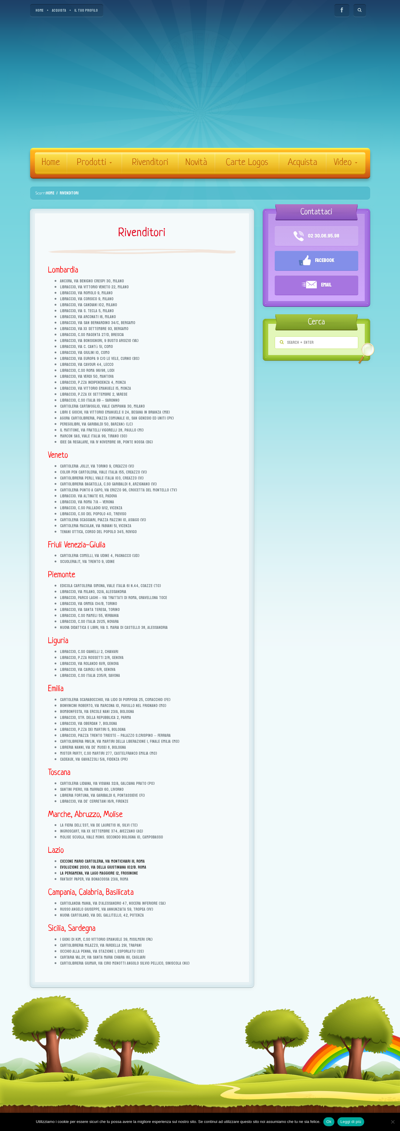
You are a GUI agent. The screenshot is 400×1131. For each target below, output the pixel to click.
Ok (328, 1121)
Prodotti (94, 163)
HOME (39, 10)
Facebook (316, 261)
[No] (393, 1122)
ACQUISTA (59, 10)
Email (316, 285)
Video (345, 163)
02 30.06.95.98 (316, 236)
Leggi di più (350, 1121)
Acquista (302, 163)
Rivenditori (150, 163)
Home (51, 163)
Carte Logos (247, 163)
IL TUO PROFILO (86, 10)
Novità (196, 163)
